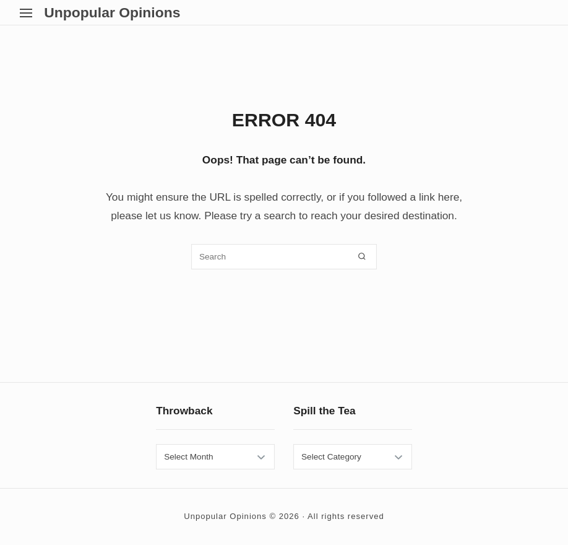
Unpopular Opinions (112, 13)
